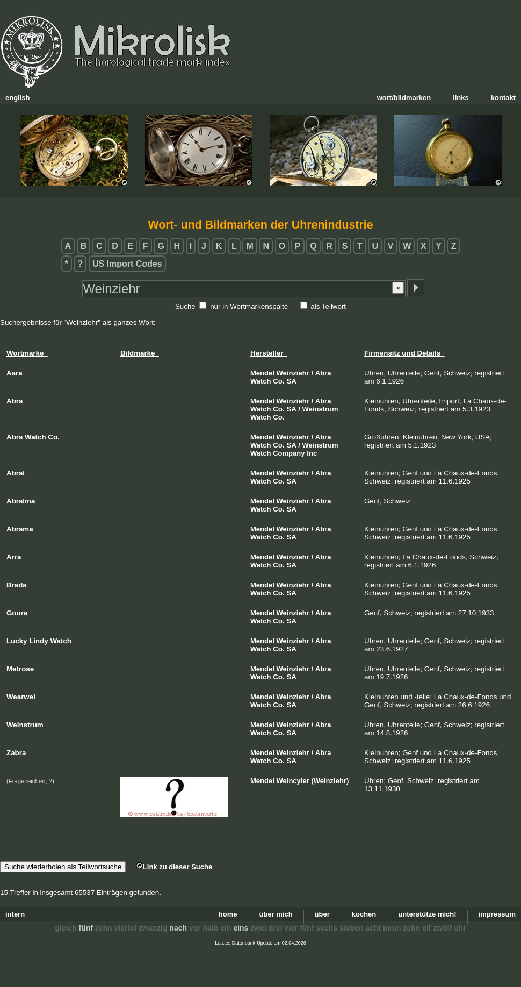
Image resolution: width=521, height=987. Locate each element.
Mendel (262, 373)
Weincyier (293, 781)
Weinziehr (293, 373)
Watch (260, 381)
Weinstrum (320, 409)
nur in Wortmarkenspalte (249, 306)
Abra (323, 373)
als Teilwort (328, 306)
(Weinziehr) (330, 781)
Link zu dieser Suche (174, 867)
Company (289, 453)
